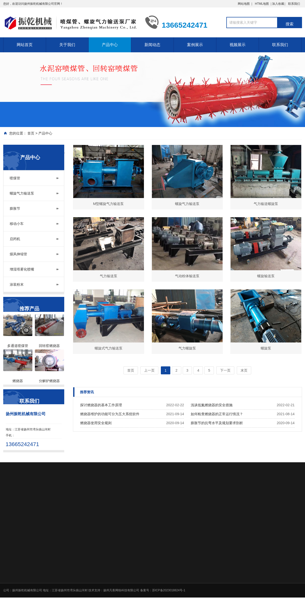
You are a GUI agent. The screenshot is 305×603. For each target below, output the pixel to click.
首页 (30, 133)
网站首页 (25, 45)
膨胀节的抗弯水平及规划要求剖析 (217, 423)
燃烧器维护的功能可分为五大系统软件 (109, 414)
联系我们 (294, 3)
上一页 (149, 370)
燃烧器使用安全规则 (96, 423)
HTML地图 (262, 3)
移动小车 (17, 224)
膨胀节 (15, 208)
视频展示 (237, 45)
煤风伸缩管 (18, 254)
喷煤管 (15, 178)
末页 (244, 370)
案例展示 (195, 45)
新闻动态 (152, 45)
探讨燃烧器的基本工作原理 (101, 405)
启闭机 (15, 239)
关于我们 (67, 45)
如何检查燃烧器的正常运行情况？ (217, 414)
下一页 (225, 370)
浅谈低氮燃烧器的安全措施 (212, 405)
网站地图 (244, 3)
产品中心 (110, 45)
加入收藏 (286, 3)
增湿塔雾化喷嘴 (22, 269)
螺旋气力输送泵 (22, 193)
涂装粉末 (17, 284)
